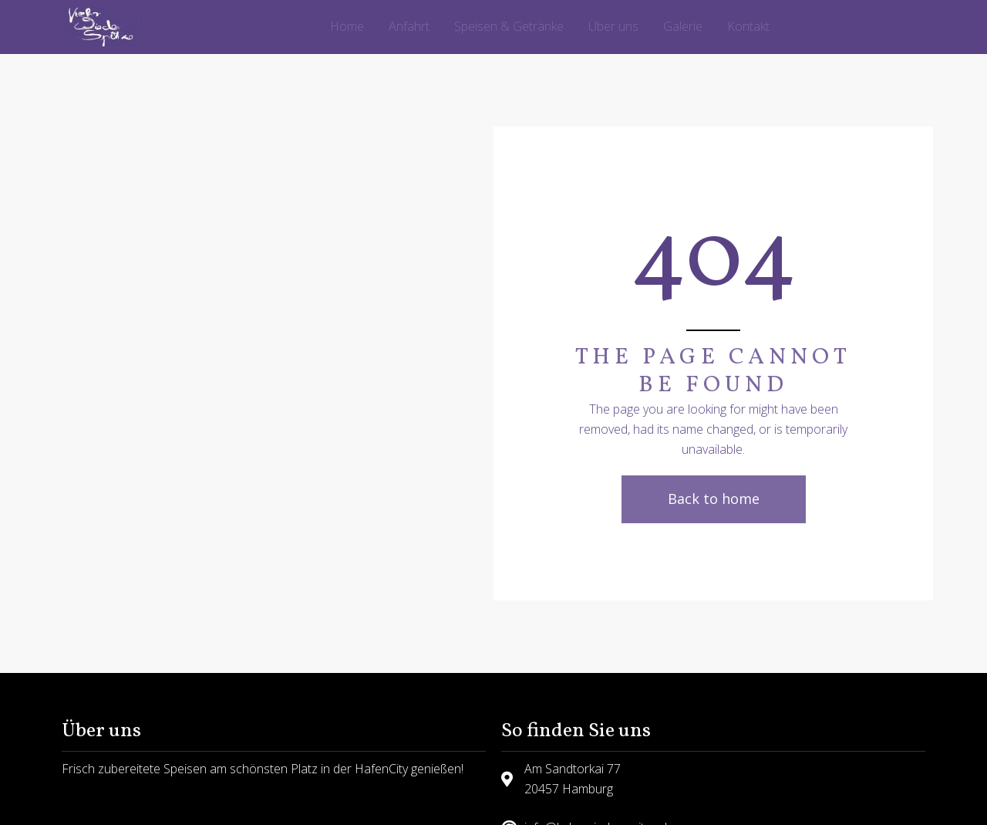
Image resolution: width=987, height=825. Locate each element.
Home (347, 26)
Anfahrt (409, 26)
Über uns (613, 26)
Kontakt (748, 26)
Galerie (682, 26)
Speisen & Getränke (509, 26)
